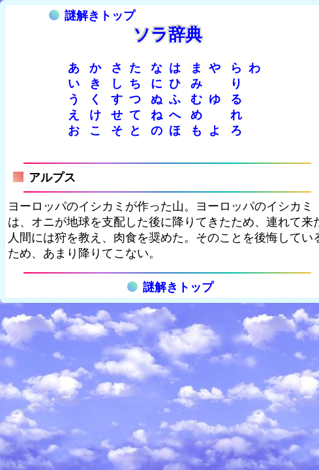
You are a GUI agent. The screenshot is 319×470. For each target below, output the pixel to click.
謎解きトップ (92, 15)
